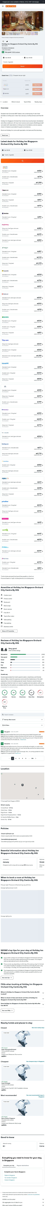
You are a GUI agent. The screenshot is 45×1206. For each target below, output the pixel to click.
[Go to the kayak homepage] (11, 6)
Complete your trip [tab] (8, 1165)
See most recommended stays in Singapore (35, 1096)
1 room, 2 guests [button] (8, 62)
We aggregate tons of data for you (23, 1202)
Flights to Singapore (10, 1175)
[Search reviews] (24, 714)
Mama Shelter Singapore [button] (8, 1118)
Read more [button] (23, 739)
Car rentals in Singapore (11, 1177)
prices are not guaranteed (33, 1194)
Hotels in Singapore (10, 1180)
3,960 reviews (16, 52)
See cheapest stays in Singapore (35, 1061)
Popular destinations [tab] (23, 1165)
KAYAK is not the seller (23, 1199)
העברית (37, 2)
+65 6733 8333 (6, 50)
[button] (43, 2)
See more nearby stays (38, 1027)
